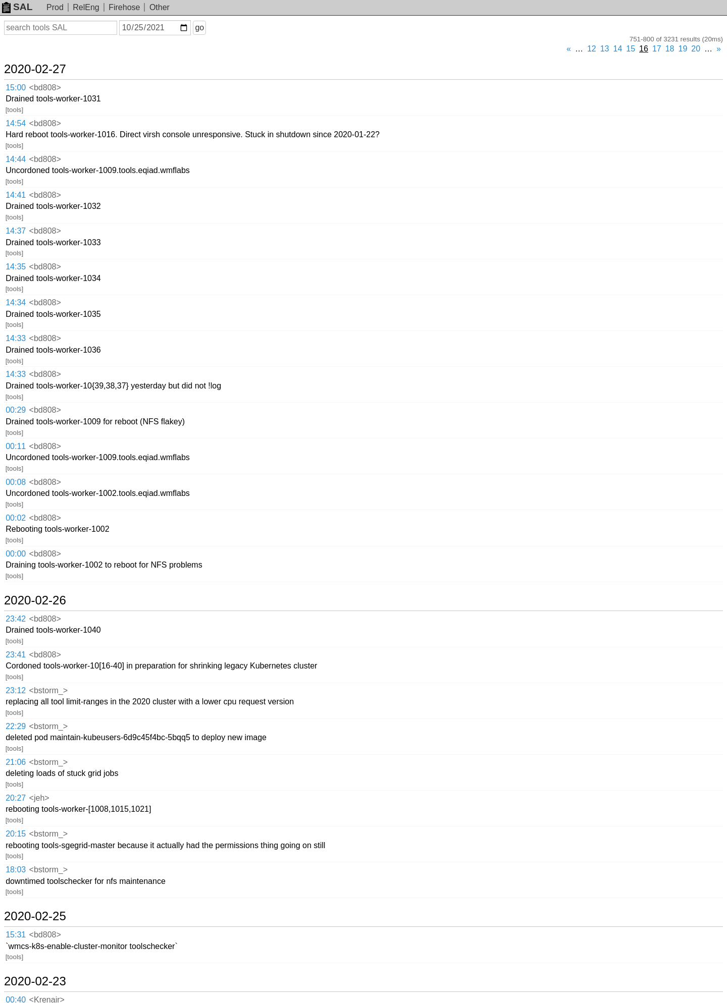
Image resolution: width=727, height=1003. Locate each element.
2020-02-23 (35, 981)
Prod (55, 7)
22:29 (16, 726)
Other (159, 7)
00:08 (16, 482)
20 (695, 48)
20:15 (16, 833)
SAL (17, 7)
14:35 (16, 266)
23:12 (16, 690)
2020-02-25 (35, 916)
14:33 (16, 338)
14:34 (16, 302)
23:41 (16, 654)
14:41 (16, 195)
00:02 (16, 518)
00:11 (16, 446)
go (199, 27)
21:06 (16, 762)
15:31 (16, 934)
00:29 (16, 410)
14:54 (16, 123)
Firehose (124, 7)
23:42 (16, 619)
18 (669, 48)
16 (643, 48)
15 (630, 48)
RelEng (86, 7)
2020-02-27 (35, 69)
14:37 (16, 231)
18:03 (16, 869)
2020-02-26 (35, 600)
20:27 (16, 798)
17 (656, 48)
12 (591, 48)
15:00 (16, 87)
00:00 (16, 553)
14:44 (16, 159)
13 (604, 48)
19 (683, 48)
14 (617, 48)
